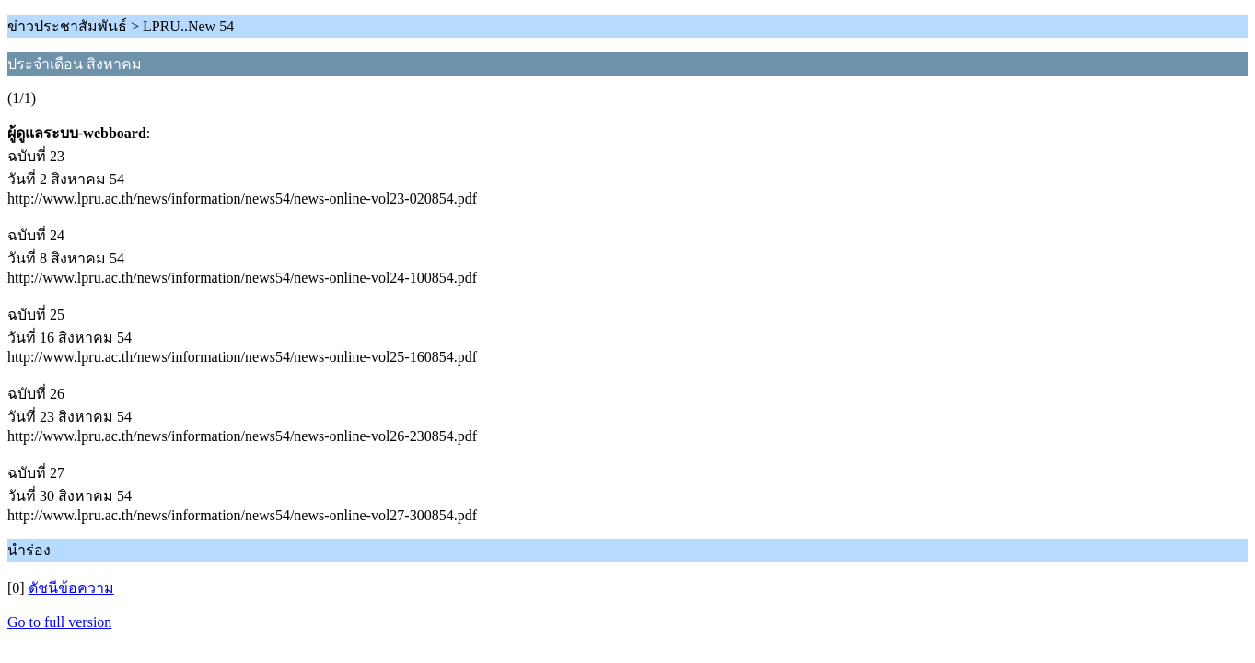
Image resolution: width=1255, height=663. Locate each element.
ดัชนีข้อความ (71, 588)
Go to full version (59, 622)
